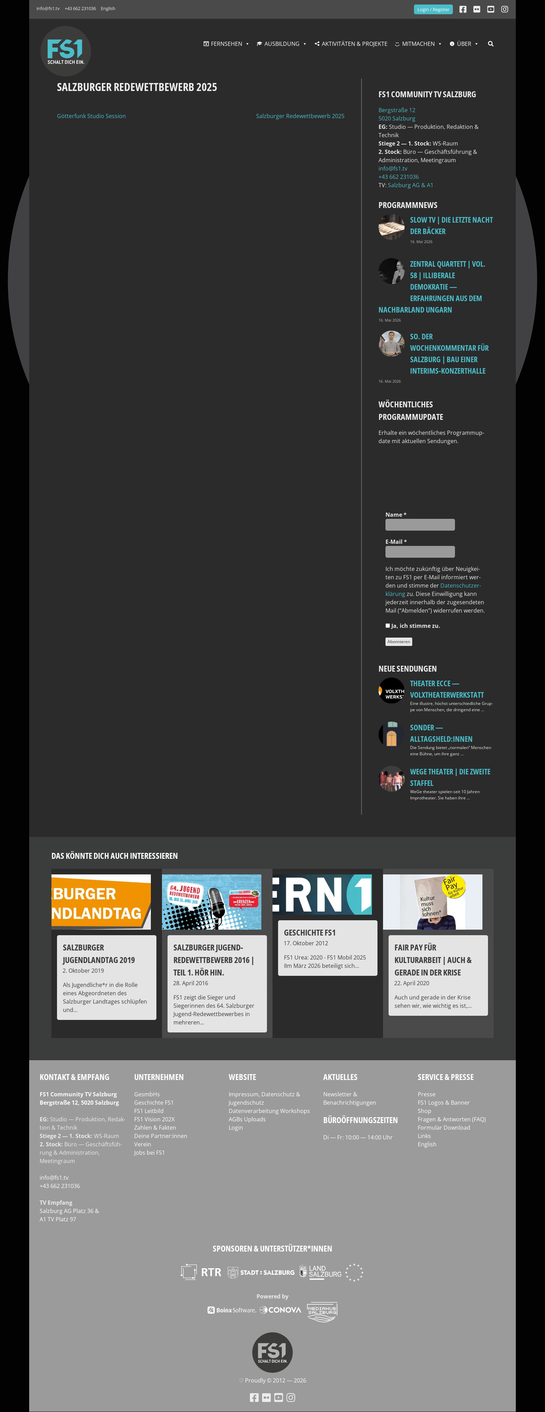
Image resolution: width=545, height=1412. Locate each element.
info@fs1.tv (48, 8)
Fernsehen (226, 44)
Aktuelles (340, 1076)
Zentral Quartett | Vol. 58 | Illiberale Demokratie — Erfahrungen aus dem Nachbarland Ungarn (432, 286)
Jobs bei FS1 (149, 1152)
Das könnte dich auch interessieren (114, 855)
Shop (424, 1111)
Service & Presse (446, 1076)
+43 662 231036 (80, 8)
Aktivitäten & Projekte (355, 44)
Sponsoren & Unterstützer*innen (272, 1248)
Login (236, 1127)
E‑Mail (396, 542)
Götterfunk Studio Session (91, 116)
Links (424, 1136)
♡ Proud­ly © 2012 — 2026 (272, 1380)
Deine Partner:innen (160, 1136)
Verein (142, 1144)
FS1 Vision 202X (154, 1119)
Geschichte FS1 (154, 1102)
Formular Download (444, 1127)
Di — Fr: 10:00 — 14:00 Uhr (358, 1137)
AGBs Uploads (247, 1119)
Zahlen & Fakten (155, 1127)
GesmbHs (147, 1094)
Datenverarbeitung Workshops (269, 1111)
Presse (427, 1094)
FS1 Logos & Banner (444, 1102)
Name (396, 514)
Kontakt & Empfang (74, 1076)
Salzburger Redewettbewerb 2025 (300, 116)
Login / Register (433, 9)
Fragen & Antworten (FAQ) (452, 1119)
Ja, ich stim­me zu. (412, 626)
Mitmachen (418, 44)
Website (242, 1076)
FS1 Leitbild (149, 1111)
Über (464, 44)
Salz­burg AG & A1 (410, 185)
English (108, 8)
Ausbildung (282, 44)
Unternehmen (159, 1076)
